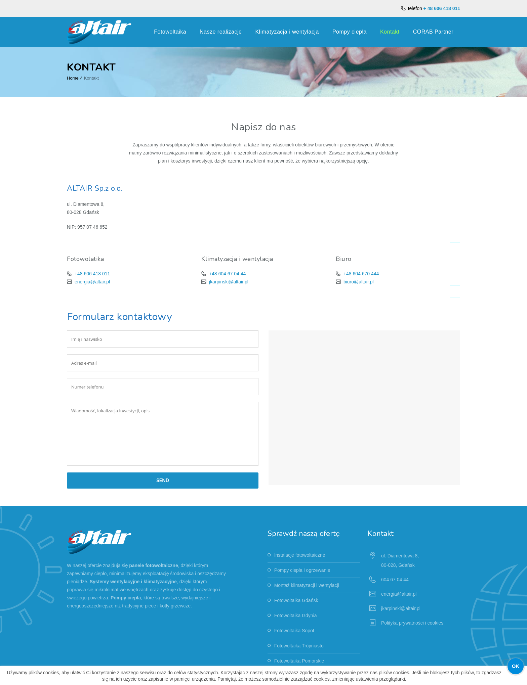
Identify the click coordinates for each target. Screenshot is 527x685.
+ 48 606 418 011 (441, 8)
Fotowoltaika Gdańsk (296, 600)
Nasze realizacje (221, 32)
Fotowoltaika (170, 32)
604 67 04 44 (395, 579)
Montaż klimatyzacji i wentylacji (306, 585)
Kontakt (390, 32)
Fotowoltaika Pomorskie (299, 661)
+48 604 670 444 (360, 273)
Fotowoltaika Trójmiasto (299, 645)
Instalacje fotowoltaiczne (299, 555)
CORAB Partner (433, 32)
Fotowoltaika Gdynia (295, 615)
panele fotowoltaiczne (153, 565)
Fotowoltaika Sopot (294, 630)
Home (73, 78)
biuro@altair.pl (358, 281)
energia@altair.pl (91, 281)
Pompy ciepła (349, 32)
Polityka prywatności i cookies (412, 623)
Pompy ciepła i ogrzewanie (302, 570)
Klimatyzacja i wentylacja (287, 32)
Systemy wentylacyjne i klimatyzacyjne (133, 581)
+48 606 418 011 (91, 273)
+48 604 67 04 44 (227, 273)
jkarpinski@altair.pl (228, 281)
